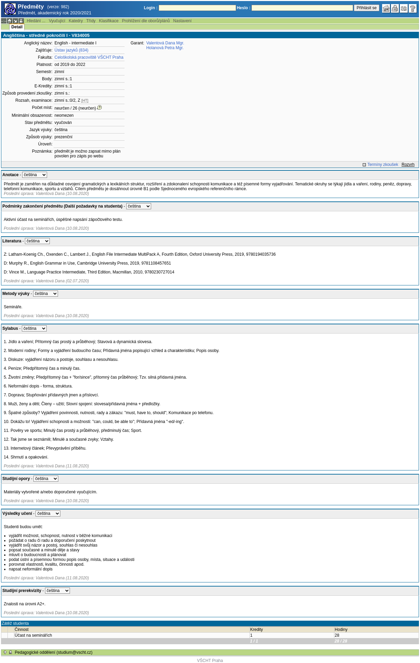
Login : (151, 7)
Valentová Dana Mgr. (165, 43)
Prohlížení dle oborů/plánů (146, 20)
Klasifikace (108, 20)
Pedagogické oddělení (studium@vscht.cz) (53, 652)
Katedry (76, 20)
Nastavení (182, 20)
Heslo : (243, 7)
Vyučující (57, 20)
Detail (17, 27)
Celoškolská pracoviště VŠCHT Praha (89, 57)
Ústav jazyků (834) (71, 50)
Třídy (91, 20)
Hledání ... (36, 20)
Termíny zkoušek (382, 164)
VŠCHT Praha (210, 660)
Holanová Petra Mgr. (165, 47)
